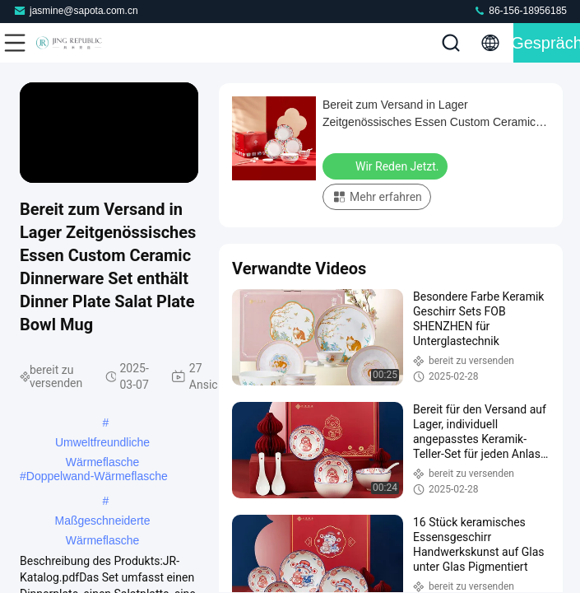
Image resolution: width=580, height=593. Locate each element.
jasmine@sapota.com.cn (75, 10)
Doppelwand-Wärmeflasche (97, 476)
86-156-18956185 (520, 10)
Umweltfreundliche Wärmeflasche (102, 444)
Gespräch (546, 43)
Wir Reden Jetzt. (386, 165)
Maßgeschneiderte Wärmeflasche (103, 522)
